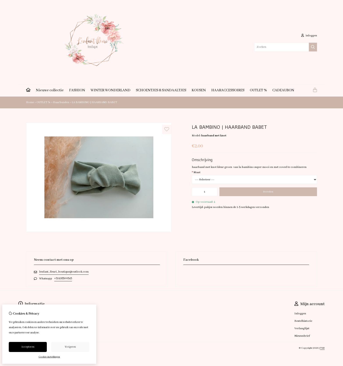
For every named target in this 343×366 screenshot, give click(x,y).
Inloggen (300, 313)
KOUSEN (199, 90)
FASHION (77, 90)
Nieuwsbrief (302, 336)
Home (30, 102)
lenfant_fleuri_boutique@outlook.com (64, 272)
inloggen (309, 35)
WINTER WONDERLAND (110, 90)
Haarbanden (61, 102)
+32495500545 (63, 278)
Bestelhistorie (303, 321)
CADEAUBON (283, 90)
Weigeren (70, 346)
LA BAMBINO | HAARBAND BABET (94, 102)
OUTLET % (258, 90)
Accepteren (27, 346)
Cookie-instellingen (49, 356)
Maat (196, 172)
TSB (322, 348)
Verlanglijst (301, 328)
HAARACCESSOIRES (227, 90)
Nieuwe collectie (50, 90)
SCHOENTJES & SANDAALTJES (161, 90)
